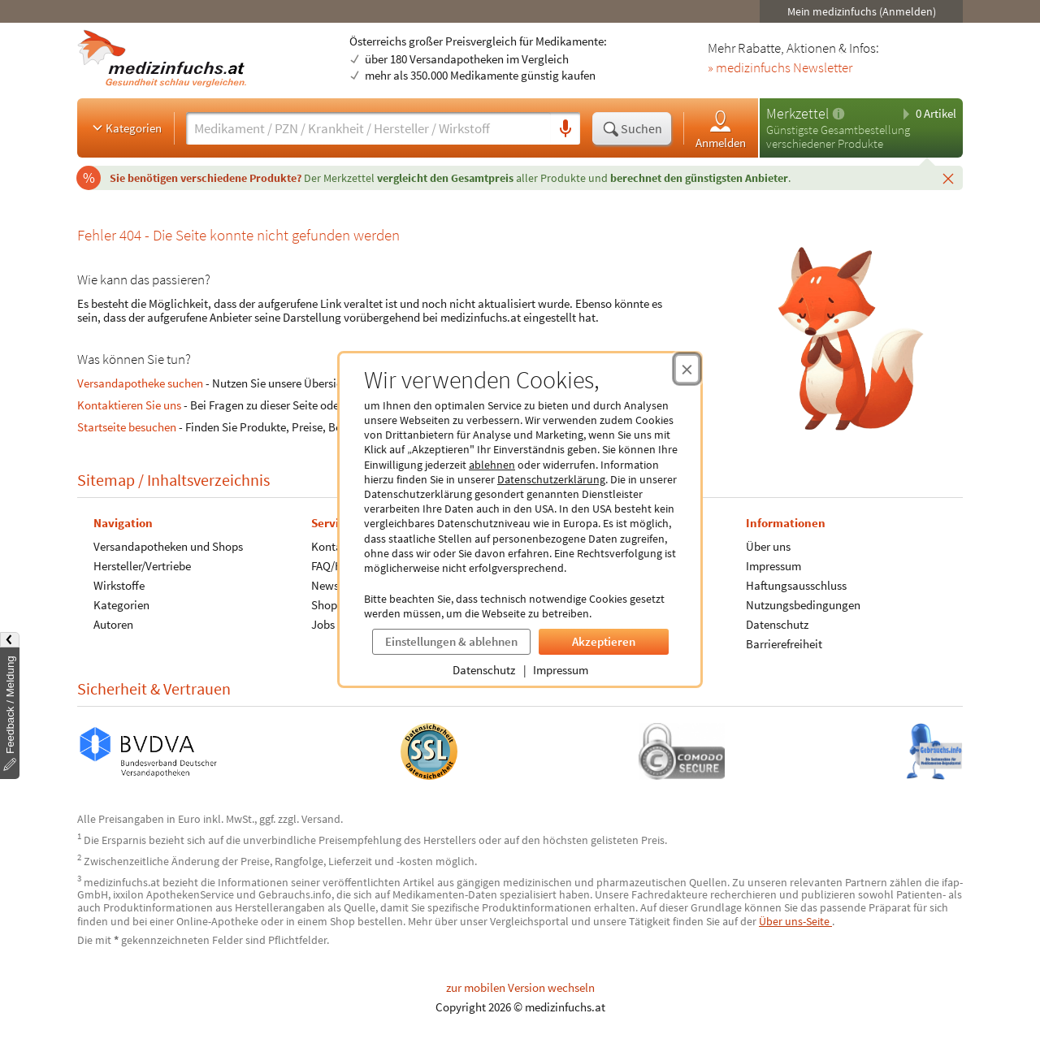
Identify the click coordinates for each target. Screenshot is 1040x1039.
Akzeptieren (603, 641)
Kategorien (125, 127)
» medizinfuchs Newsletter (780, 68)
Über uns (768, 546)
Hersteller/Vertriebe (142, 566)
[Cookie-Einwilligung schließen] (687, 369)
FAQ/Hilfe (334, 566)
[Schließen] (948, 178)
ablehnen (492, 464)
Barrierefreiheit (784, 644)
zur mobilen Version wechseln (520, 987)
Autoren (113, 624)
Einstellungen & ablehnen (451, 641)
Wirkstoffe (119, 585)
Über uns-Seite (795, 921)
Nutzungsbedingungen (803, 605)
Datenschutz (484, 670)
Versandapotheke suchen (140, 383)
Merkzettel (797, 113)
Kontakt (331, 546)
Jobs (323, 624)
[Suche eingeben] (368, 128)
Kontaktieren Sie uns (129, 405)
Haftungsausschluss (796, 585)
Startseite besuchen (126, 427)
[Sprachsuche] (565, 129)
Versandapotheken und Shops (168, 546)
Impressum (560, 670)
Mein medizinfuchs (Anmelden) (861, 11)
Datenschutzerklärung (551, 479)
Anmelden (721, 128)
